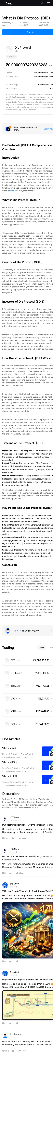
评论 (7, 838)
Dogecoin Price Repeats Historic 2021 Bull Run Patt (27, 979)
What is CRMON (9, 762)
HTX (19, 630)
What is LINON (9, 748)
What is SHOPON (10, 776)
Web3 (13, 191)
